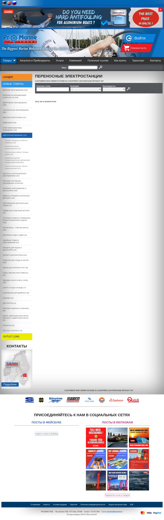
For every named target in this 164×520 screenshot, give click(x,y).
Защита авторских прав (117, 505)
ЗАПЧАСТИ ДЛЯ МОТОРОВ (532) (15, 255)
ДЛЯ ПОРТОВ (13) (9, 303)
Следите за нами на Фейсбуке (46, 434)
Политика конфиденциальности (92, 505)
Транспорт (138, 60)
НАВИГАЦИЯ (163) (9, 122)
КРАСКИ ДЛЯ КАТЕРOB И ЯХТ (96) (15, 268)
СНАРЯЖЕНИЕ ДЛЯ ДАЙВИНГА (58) (16, 293)
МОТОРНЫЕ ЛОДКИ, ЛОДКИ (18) (15, 235)
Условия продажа (60, 505)
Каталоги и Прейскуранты (35, 60)
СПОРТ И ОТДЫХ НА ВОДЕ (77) (14, 288)
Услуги (60, 60)
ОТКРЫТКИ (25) (8, 325)
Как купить (120, 60)
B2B (131, 505)
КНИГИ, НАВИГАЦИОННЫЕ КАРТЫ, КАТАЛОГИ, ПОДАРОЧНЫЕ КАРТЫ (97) (16, 318)
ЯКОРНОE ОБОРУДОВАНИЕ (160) (15, 90)
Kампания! (75, 60)
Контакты (155, 60)
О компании (35, 505)
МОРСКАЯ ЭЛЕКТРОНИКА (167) (14, 117)
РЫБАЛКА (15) (8, 298)
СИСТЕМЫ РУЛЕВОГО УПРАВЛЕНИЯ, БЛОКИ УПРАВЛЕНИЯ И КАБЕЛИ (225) (17, 220)
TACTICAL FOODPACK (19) (12, 330)
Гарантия (73, 505)
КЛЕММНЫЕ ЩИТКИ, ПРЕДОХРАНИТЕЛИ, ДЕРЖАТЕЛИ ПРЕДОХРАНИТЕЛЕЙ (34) (17, 160)
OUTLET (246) (11, 336)
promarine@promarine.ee (115, 511)
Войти (139, 38)
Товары (7, 60)
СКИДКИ (8, 77)
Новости (46, 505)
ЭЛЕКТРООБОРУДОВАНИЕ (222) (15, 135)
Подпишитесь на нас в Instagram (117, 495)
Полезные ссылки (98, 60)
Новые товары (13, 84)
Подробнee (10, 384)
